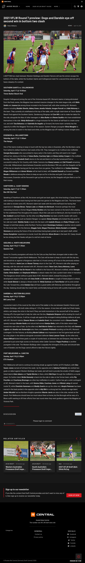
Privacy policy (38, 537)
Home (28, 6)
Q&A (60, 464)
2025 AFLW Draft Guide (42, 6)
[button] (77, 438)
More (56, 6)
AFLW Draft (10, 464)
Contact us (38, 534)
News (70, 25)
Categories (9, 530)
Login (78, 414)
